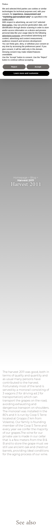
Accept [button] (38, 67)
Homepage (20, 177)
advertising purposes (11, 36)
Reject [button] (14, 67)
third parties (7, 25)
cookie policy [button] (7, 19)
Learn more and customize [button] (26, 73)
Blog (33, 177)
